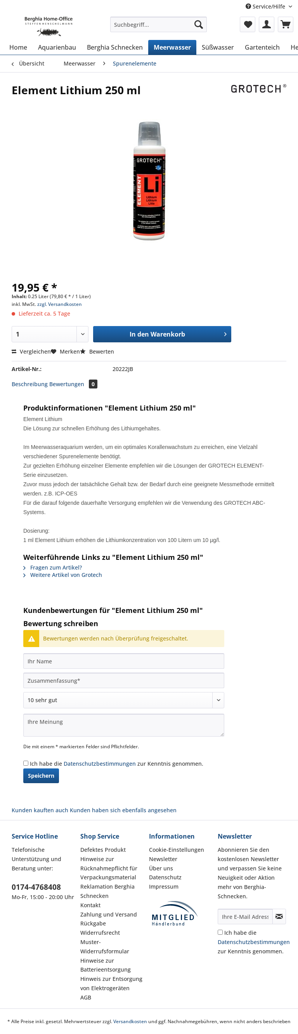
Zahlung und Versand (108, 914)
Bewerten (97, 351)
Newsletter (163, 859)
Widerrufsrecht (100, 932)
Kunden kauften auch (40, 810)
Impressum (163, 886)
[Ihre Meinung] (123, 725)
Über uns (161, 868)
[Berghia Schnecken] (114, 47)
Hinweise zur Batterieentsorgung (105, 965)
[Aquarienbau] (57, 47)
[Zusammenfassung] (123, 680)
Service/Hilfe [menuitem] (266, 6)
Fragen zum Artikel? (52, 567)
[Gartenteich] (262, 47)
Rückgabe (93, 923)
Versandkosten (130, 1021)
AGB (85, 997)
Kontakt (90, 905)
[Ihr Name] (123, 661)
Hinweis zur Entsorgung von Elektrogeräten (111, 983)
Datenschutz (165, 877)
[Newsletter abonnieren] (279, 916)
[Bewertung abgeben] (123, 700)
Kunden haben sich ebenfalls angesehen (123, 810)
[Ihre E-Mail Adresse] (245, 916)
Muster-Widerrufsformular (104, 946)
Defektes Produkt (103, 849)
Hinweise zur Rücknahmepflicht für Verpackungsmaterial (108, 868)
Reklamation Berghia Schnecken (107, 891)
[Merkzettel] (247, 24)
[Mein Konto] (266, 24)
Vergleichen (31, 351)
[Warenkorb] (285, 24)
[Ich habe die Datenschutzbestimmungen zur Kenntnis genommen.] (25, 763)
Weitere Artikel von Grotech (62, 574)
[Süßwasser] (217, 47)
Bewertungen (73, 384)
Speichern (41, 775)
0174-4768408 (36, 887)
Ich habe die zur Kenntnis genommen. (116, 763)
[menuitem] (158, 28)
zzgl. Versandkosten (59, 304)
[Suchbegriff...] (158, 24)
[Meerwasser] (172, 47)
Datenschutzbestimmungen (100, 763)
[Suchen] (199, 24)
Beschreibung (30, 384)
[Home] (18, 47)
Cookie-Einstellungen (176, 849)
